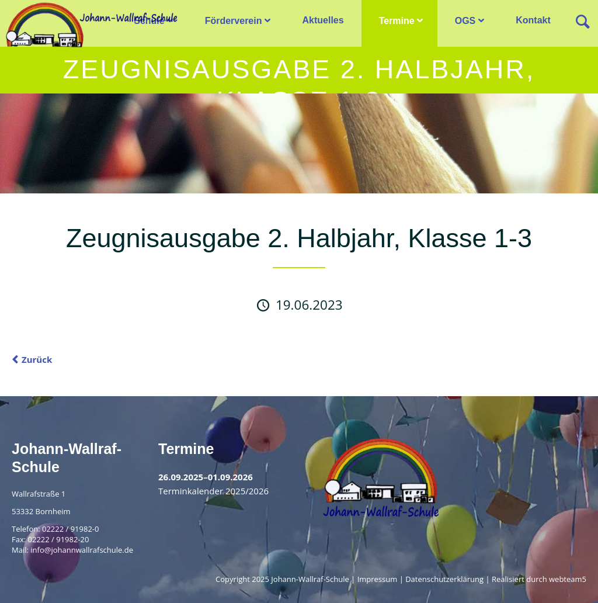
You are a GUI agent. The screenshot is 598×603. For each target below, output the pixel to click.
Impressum (377, 579)
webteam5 (567, 579)
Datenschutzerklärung (444, 579)
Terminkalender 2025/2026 (213, 491)
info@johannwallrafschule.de (81, 550)
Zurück (37, 359)
